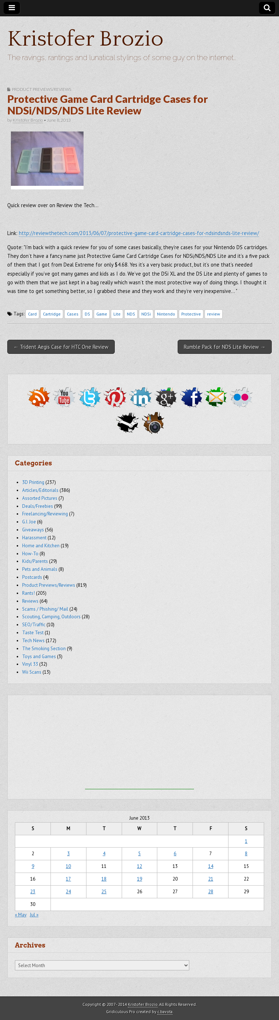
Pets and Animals (39, 569)
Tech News (33, 641)
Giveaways (33, 530)
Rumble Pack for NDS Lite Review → (225, 346)
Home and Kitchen (41, 546)
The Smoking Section (44, 648)
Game (101, 314)
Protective (191, 314)
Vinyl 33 (30, 664)
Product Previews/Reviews (41, 89)
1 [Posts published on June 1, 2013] (246, 841)
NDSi (146, 314)
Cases (72, 314)
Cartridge (52, 314)
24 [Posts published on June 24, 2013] (68, 892)
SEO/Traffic (33, 625)
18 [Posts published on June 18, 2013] (103, 879)
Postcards (32, 577)
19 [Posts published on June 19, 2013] (139, 879)
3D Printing (33, 482)
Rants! (28, 593)
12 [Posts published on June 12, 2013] (139, 866)
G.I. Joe (29, 522)
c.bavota (165, 1011)
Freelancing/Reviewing (45, 514)
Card (32, 314)
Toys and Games (39, 656)
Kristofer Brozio (85, 39)
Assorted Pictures (39, 498)
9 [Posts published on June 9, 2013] (33, 866)
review (213, 314)
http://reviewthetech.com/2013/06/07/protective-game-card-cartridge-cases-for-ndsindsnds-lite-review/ (139, 233)
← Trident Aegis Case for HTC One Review (61, 346)
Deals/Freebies (37, 506)
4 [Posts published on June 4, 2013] (104, 853)
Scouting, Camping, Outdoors (51, 617)
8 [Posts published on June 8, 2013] (246, 853)
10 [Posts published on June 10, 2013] (68, 866)
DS (87, 314)
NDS (131, 314)
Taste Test (33, 633)
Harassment (34, 538)
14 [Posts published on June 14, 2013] (210, 866)
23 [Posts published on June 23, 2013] (32, 892)
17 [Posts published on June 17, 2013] (68, 879)
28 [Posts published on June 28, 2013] (210, 892)
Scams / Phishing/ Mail (45, 609)
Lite (117, 314)
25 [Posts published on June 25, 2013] (103, 892)
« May (21, 915)
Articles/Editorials (40, 490)
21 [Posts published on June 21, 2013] (210, 879)
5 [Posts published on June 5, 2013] (139, 853)
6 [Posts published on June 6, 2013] (175, 853)
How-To (30, 554)
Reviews (30, 601)
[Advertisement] (139, 744)
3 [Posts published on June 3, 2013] (68, 853)
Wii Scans (31, 672)
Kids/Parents (35, 561)
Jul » (34, 915)
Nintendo (166, 314)
